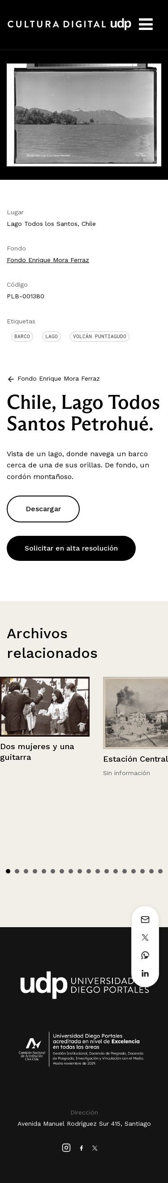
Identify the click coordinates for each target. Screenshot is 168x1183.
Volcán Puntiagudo (99, 336)
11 (97, 871)
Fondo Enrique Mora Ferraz (48, 259)
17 (151, 871)
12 (106, 871)
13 (115, 871)
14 (124, 871)
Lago (51, 336)
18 (160, 871)
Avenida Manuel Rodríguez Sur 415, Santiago (84, 1123)
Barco (22, 336)
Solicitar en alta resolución (71, 548)
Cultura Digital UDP (69, 29)
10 (88, 871)
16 (142, 871)
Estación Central (135, 758)
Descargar (43, 509)
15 (133, 871)
